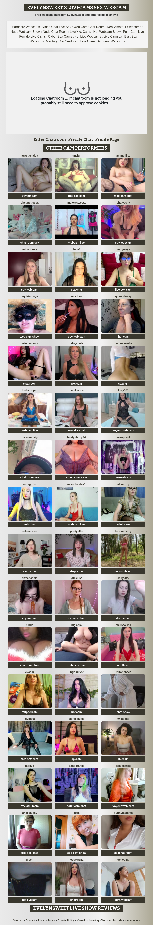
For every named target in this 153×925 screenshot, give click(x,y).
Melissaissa (123, 625)
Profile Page (107, 139)
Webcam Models (111, 920)
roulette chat (76, 430)
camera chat (76, 618)
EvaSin (29, 672)
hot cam (123, 336)
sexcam (123, 383)
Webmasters (132, 920)
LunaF (76, 249)
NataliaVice (76, 390)
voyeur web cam (123, 430)
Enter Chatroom (50, 139)
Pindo (29, 625)
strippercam (123, 618)
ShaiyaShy (123, 202)
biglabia (76, 625)
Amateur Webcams (111, 41)
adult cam (123, 524)
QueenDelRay (123, 296)
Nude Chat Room (55, 31)
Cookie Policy (66, 920)
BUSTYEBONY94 (76, 437)
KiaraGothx (30, 484)
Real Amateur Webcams (124, 27)
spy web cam (29, 289)
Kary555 (123, 390)
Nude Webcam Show (25, 31)
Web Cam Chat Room (89, 27)
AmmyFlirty (123, 155)
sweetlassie (29, 578)
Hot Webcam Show (107, 31)
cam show (29, 571)
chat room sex (29, 242)
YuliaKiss (76, 578)
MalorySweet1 (76, 202)
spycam (76, 759)
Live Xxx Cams (80, 31)
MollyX (29, 765)
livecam (123, 759)
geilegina (123, 859)
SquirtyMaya (30, 296)
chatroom (76, 899)
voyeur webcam (76, 477)
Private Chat (80, 139)
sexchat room (123, 852)
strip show (76, 571)
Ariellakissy (29, 812)
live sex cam (123, 289)
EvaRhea (76, 296)
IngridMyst (76, 672)
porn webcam (123, 571)
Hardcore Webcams (26, 27)
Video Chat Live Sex (56, 27)
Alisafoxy (123, 484)
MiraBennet (123, 672)
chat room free (29, 665)
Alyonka (30, 718)
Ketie (76, 812)
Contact (30, 920)
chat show (123, 712)
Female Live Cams (32, 36)
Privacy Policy (46, 920)
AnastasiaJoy (29, 155)
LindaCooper (29, 390)
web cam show (30, 336)
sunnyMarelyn (123, 812)
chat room (29, 383)
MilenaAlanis (29, 343)
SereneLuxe (76, 718)
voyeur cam (29, 195)
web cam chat (123, 195)
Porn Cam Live (133, 31)
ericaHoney (29, 249)
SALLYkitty (123, 578)
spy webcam (123, 242)
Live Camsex (112, 36)
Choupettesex (30, 202)
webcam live (76, 242)
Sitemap (18, 920)
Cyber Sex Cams (60, 36)
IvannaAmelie (123, 343)
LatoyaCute (76, 343)
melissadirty (30, 437)
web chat (30, 524)
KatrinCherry (123, 531)
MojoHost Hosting (88, 920)
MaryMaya (123, 249)
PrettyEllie (76, 531)
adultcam (123, 665)
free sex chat (29, 852)
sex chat (76, 289)
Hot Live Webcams (88, 36)
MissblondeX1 (76, 484)
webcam (76, 383)
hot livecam (29, 899)
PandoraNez (76, 765)
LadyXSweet (123, 765)
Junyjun (76, 155)
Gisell (29, 859)
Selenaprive (29, 531)
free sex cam (76, 195)
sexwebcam (123, 477)
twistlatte (123, 718)
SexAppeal (123, 437)
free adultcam (30, 806)
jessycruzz (77, 859)
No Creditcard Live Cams (77, 41)
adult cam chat (76, 806)
